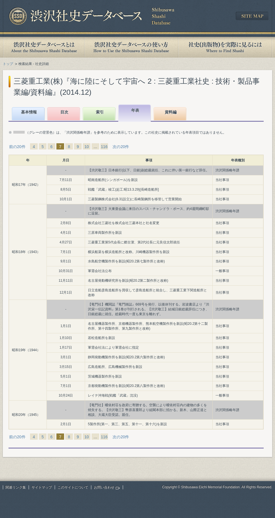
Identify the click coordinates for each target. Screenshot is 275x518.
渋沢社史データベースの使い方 (131, 47)
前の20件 (17, 146)
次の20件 (121, 146)
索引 (100, 112)
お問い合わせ (104, 487)
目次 (64, 112)
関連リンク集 (15, 487)
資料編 (171, 112)
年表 (135, 110)
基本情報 (29, 112)
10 (86, 146)
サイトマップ (41, 487)
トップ (8, 64)
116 (104, 146)
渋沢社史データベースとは (43, 47)
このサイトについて (73, 487)
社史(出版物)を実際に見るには (225, 47)
